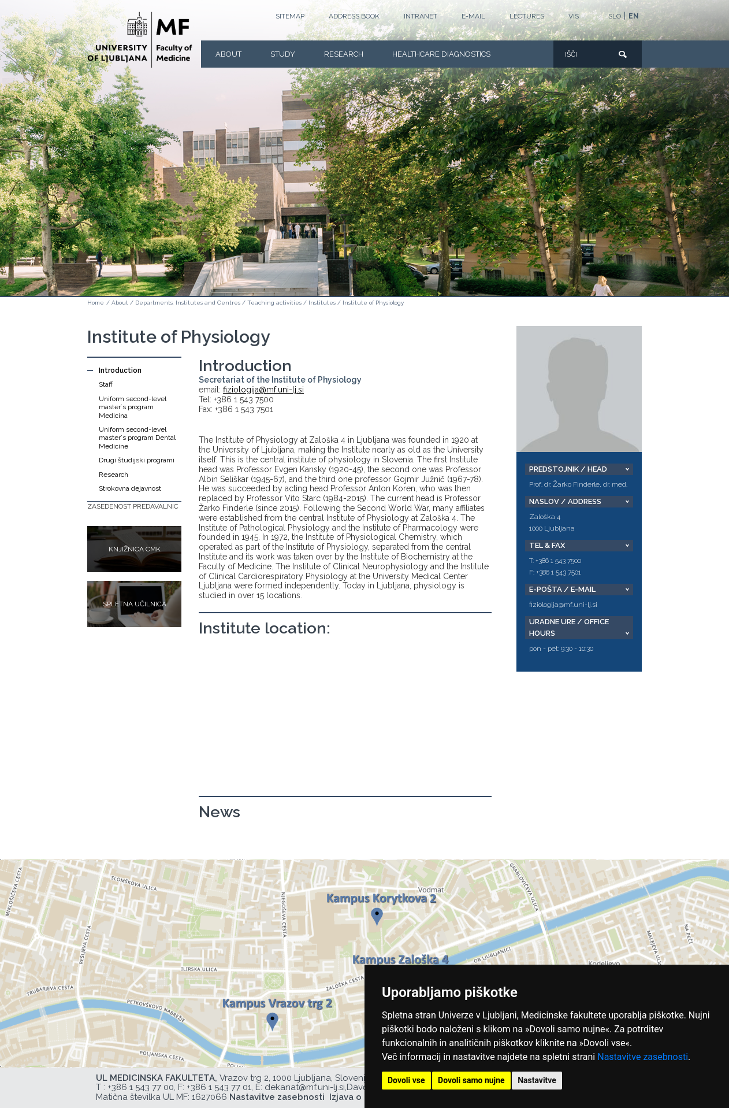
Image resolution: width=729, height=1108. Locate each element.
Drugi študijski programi (136, 460)
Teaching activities (274, 302)
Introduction (120, 370)
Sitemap (290, 16)
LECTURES (526, 16)
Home (95, 302)
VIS (573, 16)
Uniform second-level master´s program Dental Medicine (137, 437)
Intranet (420, 16)
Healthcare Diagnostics (441, 54)
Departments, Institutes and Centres (187, 302)
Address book (354, 16)
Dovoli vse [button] (406, 1080)
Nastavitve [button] (537, 1080)
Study (282, 54)
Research (343, 54)
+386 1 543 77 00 (140, 1087)
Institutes (322, 302)
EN (633, 16)
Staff (106, 384)
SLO (614, 16)
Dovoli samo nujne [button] (471, 1080)
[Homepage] (139, 40)
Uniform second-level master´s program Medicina (132, 407)
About (228, 54)
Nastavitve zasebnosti (642, 1056)
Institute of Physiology (373, 302)
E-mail (473, 16)
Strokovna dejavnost (130, 488)
